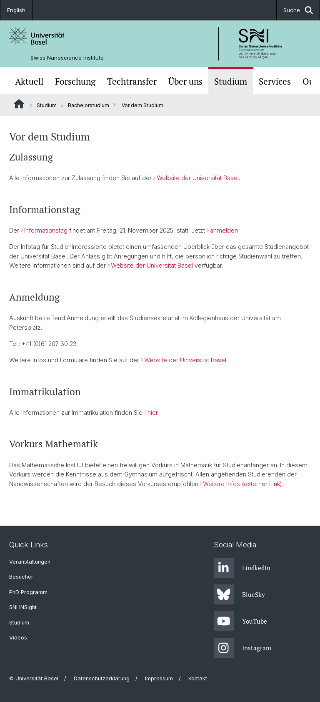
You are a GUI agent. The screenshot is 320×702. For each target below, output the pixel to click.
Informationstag (46, 230)
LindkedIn (242, 568)
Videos (18, 637)
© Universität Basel (33, 678)
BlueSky (239, 594)
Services (275, 81)
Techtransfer (132, 81)
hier (153, 412)
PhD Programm (28, 592)
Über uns (185, 81)
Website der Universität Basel (198, 177)
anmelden (224, 230)
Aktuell (29, 81)
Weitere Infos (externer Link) (242, 483)
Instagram (242, 648)
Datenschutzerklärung (102, 678)
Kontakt (197, 678)
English (16, 10)
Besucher (21, 577)
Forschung (75, 81)
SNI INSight (23, 607)
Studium (230, 81)
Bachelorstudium (88, 105)
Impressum (159, 678)
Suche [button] (298, 10)
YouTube (240, 621)
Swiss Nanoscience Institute (67, 58)
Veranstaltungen (29, 562)
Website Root (19, 103)
